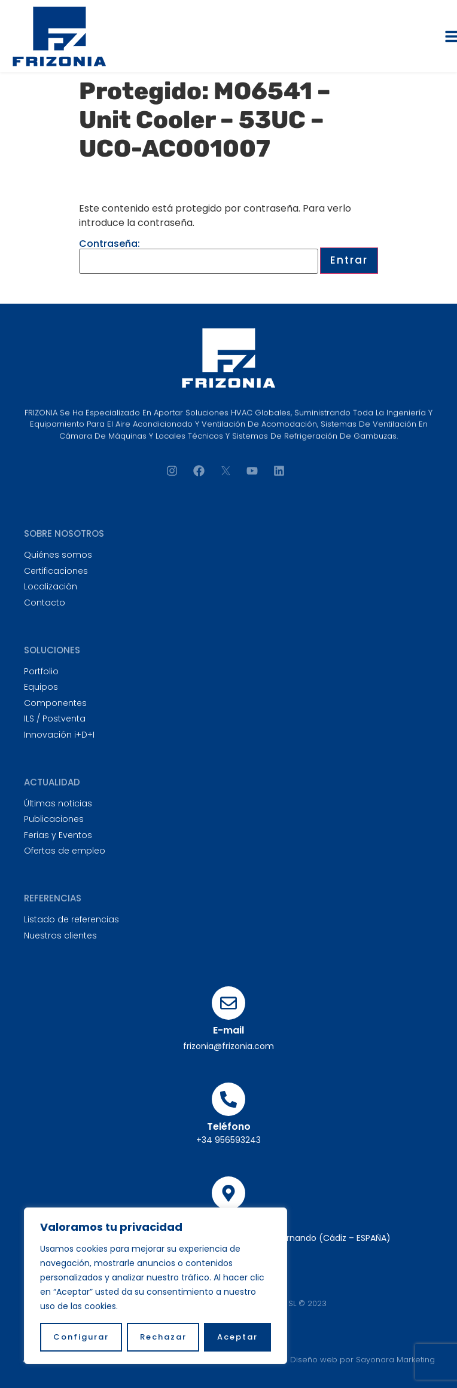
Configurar (81, 1337)
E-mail (228, 1030)
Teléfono (229, 1126)
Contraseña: (198, 256)
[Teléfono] (228, 1099)
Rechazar (163, 1337)
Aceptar (237, 1337)
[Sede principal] (228, 1193)
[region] (155, 1285)
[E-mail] (228, 1003)
